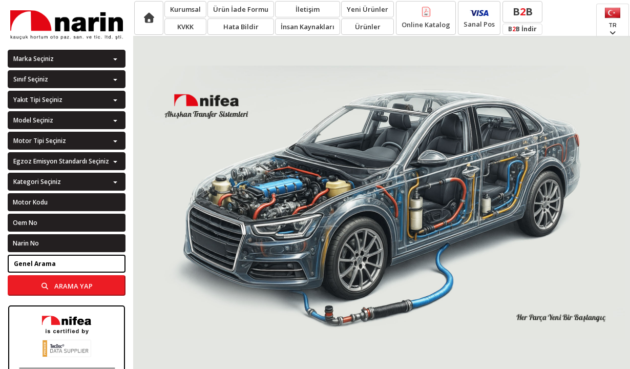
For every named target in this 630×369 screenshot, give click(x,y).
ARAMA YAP (66, 286)
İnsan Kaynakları (307, 26)
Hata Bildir (241, 26)
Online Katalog (426, 18)
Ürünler (368, 26)
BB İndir (522, 29)
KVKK (185, 26)
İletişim (308, 9)
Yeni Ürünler (367, 9)
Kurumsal (185, 9)
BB (523, 12)
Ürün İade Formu (240, 9)
